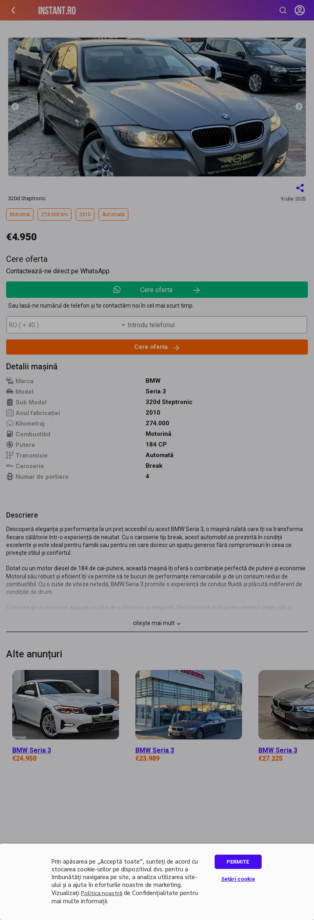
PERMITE (238, 862)
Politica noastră (101, 892)
